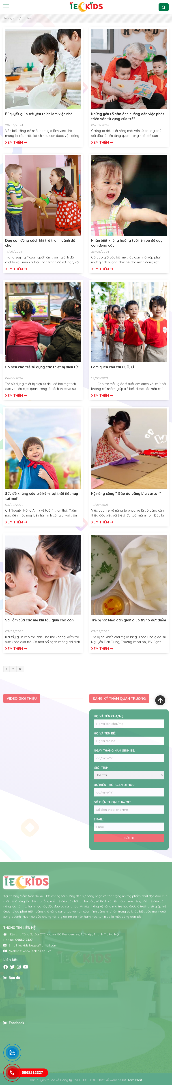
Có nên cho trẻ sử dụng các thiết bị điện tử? (42, 367)
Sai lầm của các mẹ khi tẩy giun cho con (39, 620)
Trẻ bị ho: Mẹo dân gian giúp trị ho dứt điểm (128, 620)
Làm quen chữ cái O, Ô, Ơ (112, 367)
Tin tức (27, 18)
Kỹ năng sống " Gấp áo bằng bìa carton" (126, 493)
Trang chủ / (12, 18)
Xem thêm (16, 142)
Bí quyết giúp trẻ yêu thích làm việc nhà (39, 114)
